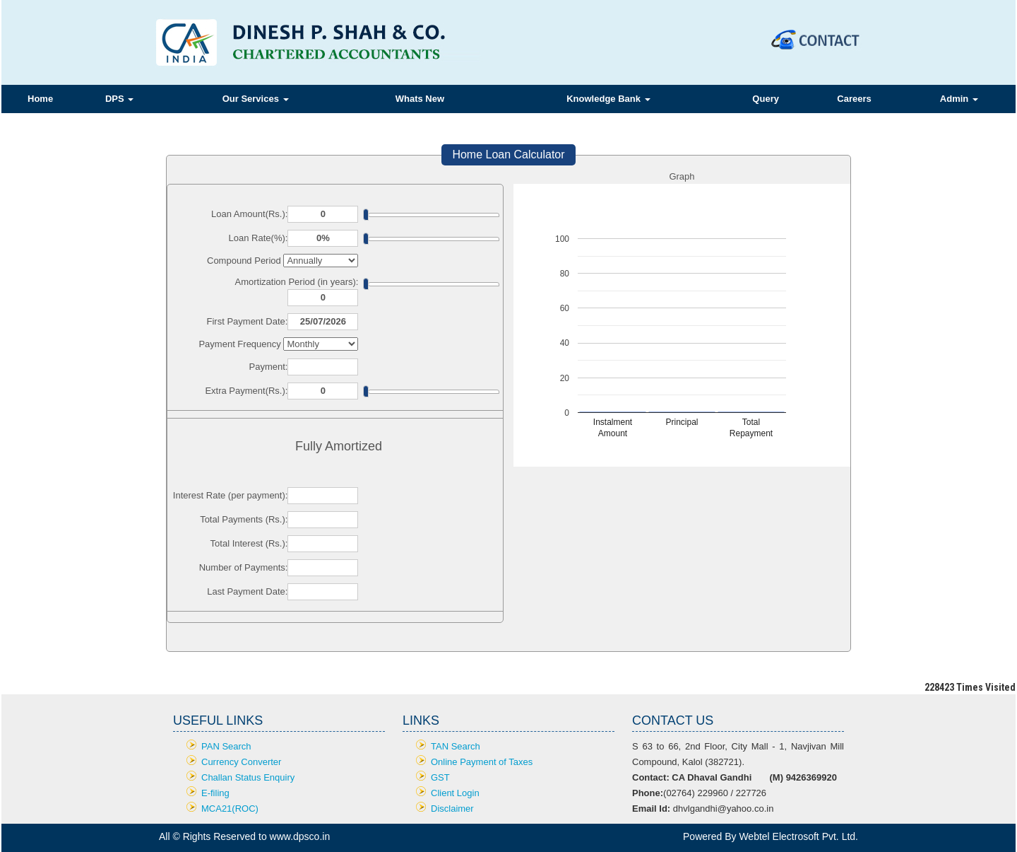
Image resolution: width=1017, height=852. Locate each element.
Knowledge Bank (608, 98)
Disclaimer (452, 808)
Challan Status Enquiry (248, 777)
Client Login (455, 793)
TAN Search (455, 746)
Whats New (420, 98)
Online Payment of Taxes (482, 762)
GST (440, 777)
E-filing (215, 793)
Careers (854, 98)
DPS (119, 98)
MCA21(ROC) (229, 808)
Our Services (255, 98)
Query (765, 98)
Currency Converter (241, 762)
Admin (959, 98)
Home (40, 98)
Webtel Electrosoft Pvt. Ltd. (798, 836)
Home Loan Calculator (508, 154)
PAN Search (226, 746)
